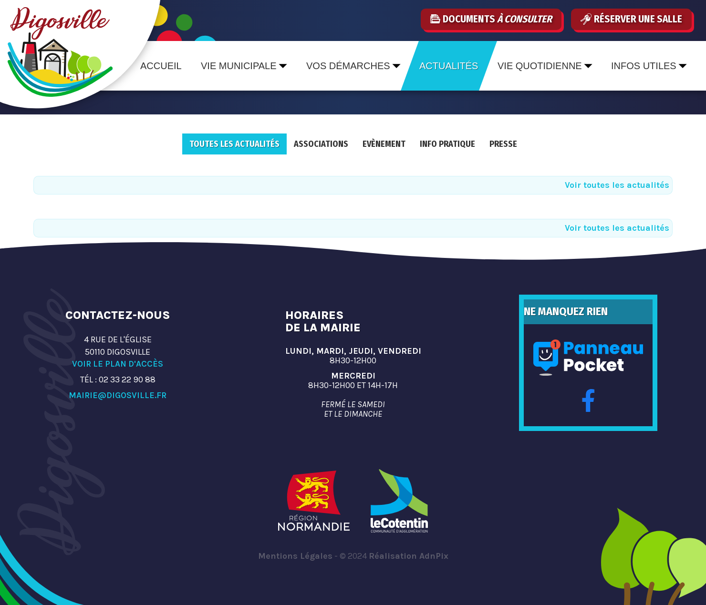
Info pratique (447, 144)
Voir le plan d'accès (117, 364)
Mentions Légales (295, 556)
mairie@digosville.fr (117, 395)
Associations (321, 144)
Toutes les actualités (234, 144)
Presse (503, 144)
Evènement (384, 144)
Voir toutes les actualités (617, 185)
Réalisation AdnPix (408, 556)
